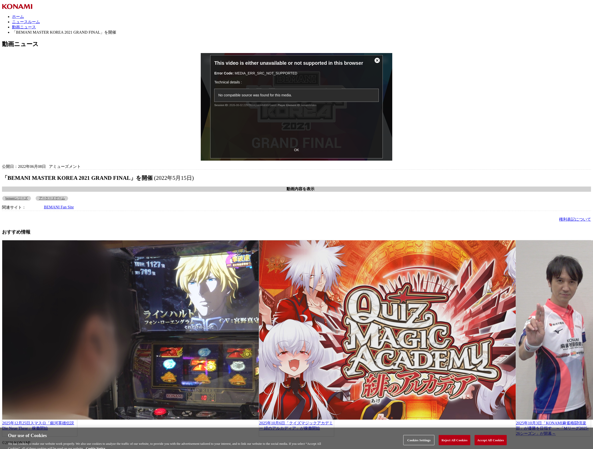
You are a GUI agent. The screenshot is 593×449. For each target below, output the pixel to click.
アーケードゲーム (52, 198)
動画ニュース (24, 27)
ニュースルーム (26, 22)
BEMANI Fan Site (59, 207)
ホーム (18, 16)
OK (296, 150)
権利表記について (575, 219)
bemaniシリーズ (16, 198)
